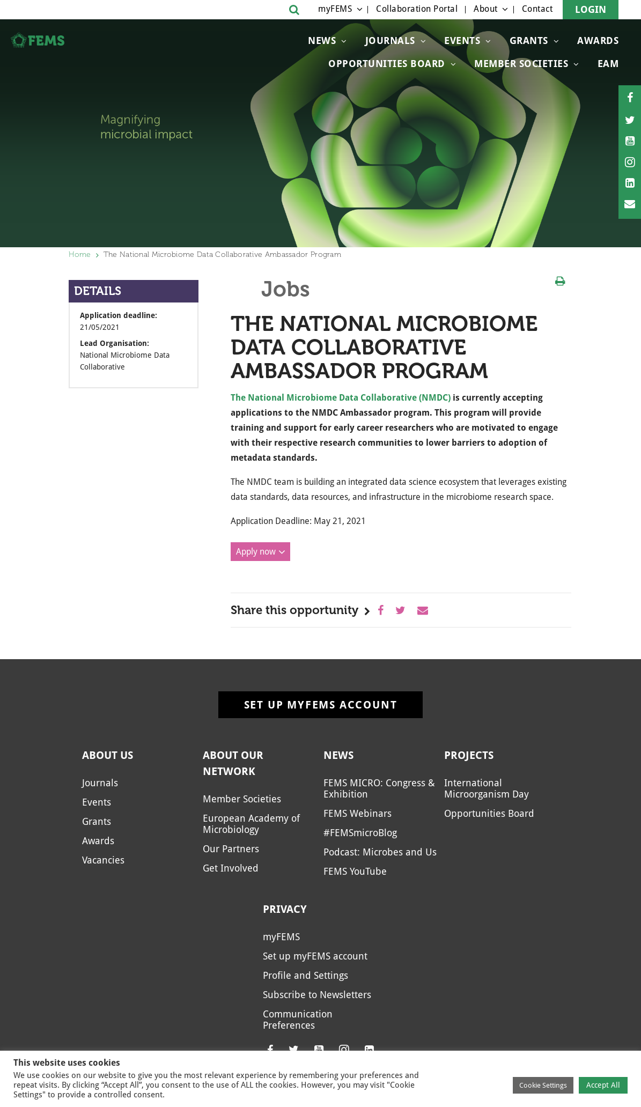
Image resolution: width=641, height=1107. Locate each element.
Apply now (256, 552)
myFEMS (335, 9)
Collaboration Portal (417, 9)
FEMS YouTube (355, 871)
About (486, 9)
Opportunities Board (386, 63)
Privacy (285, 909)
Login (590, 9)
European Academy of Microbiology (251, 824)
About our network (233, 763)
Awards (597, 40)
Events (462, 40)
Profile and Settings (305, 975)
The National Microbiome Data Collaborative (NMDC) (341, 398)
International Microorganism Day (486, 788)
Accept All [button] (603, 1085)
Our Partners (231, 848)
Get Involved (231, 868)
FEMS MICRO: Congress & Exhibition (379, 788)
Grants (529, 40)
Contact (537, 9)
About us (107, 755)
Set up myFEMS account (320, 704)
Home (80, 254)
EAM (608, 63)
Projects (468, 755)
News (322, 40)
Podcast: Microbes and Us (380, 852)
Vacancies (103, 860)
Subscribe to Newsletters (317, 994)
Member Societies (521, 63)
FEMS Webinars (357, 813)
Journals (390, 40)
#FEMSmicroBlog (360, 832)
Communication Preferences (298, 1019)
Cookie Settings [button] (543, 1085)
